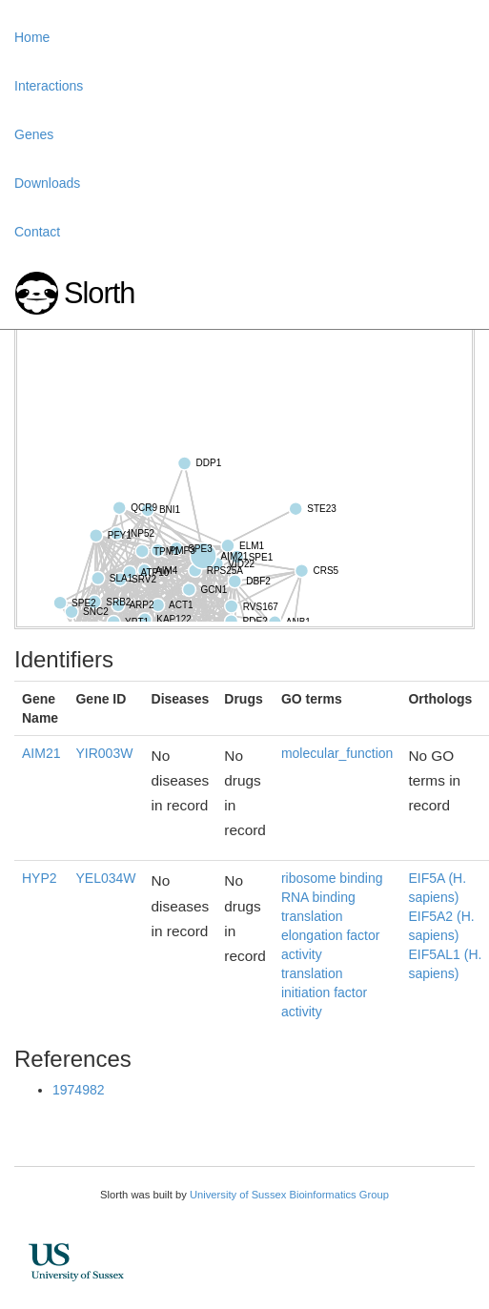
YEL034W (105, 878)
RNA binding (318, 897)
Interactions (48, 85)
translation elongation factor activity (330, 935)
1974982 (78, 1089)
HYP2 (39, 878)
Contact (37, 231)
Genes (33, 134)
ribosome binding (332, 878)
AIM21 (41, 753)
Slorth (99, 293)
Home (32, 37)
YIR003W (103, 753)
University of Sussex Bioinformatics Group (289, 1194)
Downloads (47, 183)
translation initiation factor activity (324, 992)
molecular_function (337, 753)
